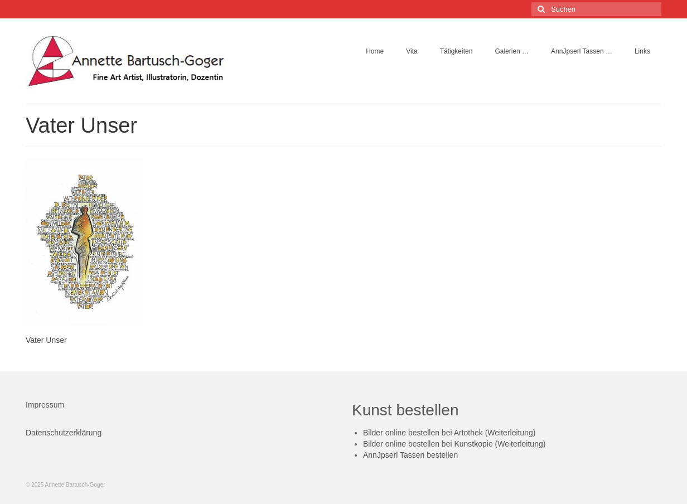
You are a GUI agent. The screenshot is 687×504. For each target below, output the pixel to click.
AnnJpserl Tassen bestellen (410, 454)
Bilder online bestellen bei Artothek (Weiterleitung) (449, 432)
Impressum (45, 404)
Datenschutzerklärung (63, 432)
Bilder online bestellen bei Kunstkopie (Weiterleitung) (454, 443)
